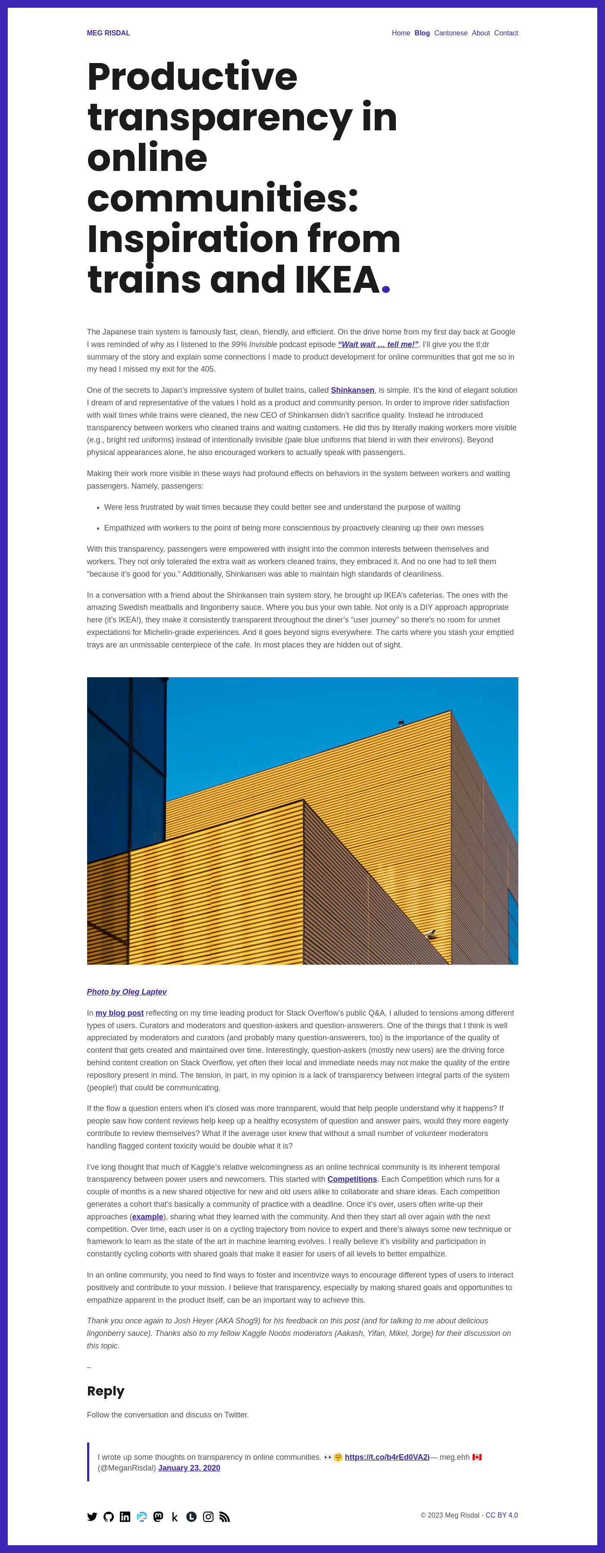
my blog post (120, 1013)
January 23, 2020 (189, 1468)
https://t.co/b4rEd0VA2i (387, 1457)
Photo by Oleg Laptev (127, 992)
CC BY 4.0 (502, 1515)
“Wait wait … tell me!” (378, 344)
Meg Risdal (108, 33)
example (147, 1216)
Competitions (352, 1179)
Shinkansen (352, 390)
